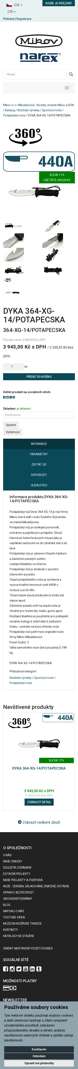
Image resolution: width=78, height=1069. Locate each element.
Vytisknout (13, 432)
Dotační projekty (16, 873)
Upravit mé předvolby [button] (39, 1063)
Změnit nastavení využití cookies (28, 948)
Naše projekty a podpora (23, 880)
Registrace (23, 19)
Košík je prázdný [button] (59, 3)
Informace (39, 444)
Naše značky (12, 861)
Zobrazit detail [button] (39, 802)
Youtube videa (14, 917)
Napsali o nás (13, 911)
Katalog (10, 110)
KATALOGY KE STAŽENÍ (18, 936)
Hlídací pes (39, 485)
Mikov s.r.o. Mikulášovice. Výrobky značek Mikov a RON (38, 105)
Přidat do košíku (39, 376)
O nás (7, 855)
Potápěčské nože (14, 115)
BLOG (6, 905)
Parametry (39, 454)
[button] (19, 4)
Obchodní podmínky (17, 898)
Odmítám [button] (39, 1056)
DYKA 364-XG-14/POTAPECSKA (39, 768)
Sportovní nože (52, 110)
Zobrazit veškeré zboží (39, 822)
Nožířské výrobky (28, 110)
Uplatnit (11, 425)
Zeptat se (38, 464)
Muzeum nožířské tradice (22, 923)
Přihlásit (8, 19)
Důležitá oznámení (17, 867)
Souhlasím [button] (39, 1049)
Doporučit (39, 475)
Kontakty (10, 929)
